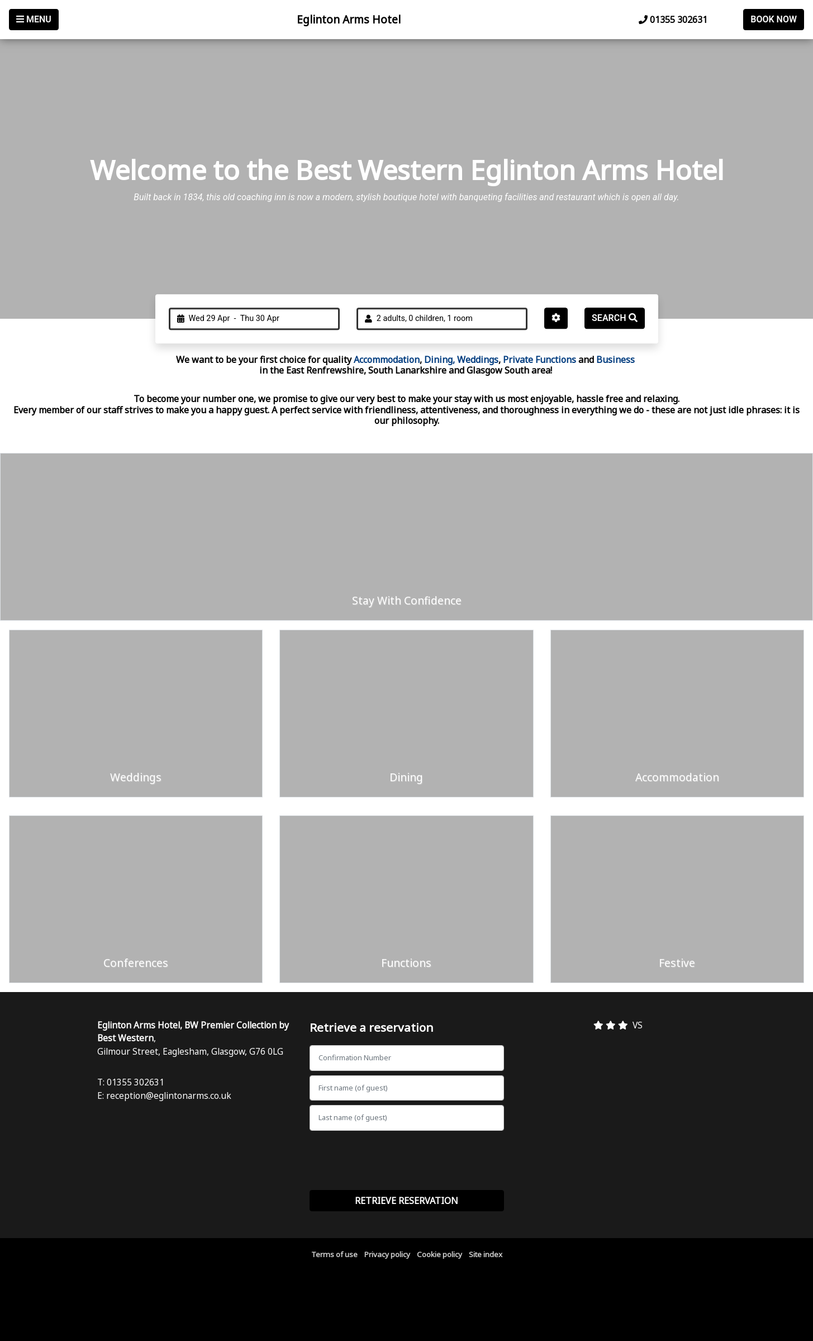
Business (615, 359)
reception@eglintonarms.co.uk (168, 1095)
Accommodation (387, 359)
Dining (437, 359)
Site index (485, 1254)
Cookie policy (439, 1254)
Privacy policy (387, 1254)
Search (614, 318)
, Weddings (475, 359)
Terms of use (334, 1254)
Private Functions (540, 359)
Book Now (773, 19)
